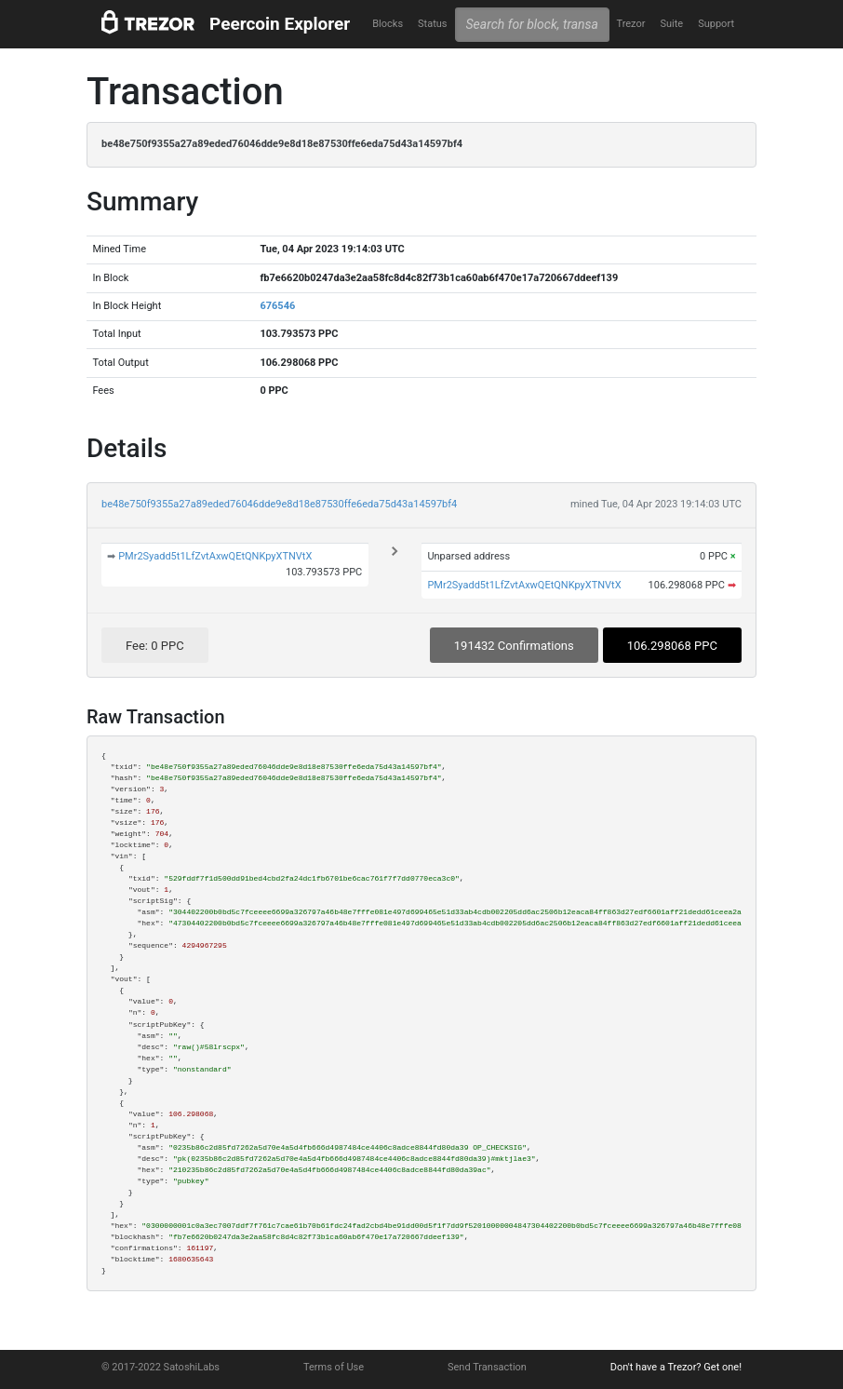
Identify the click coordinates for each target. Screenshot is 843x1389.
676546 (277, 306)
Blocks (387, 24)
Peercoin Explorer (279, 23)
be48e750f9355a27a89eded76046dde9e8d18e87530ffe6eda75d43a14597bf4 (279, 504)
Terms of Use (333, 1367)
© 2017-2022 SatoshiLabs (160, 1367)
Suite (671, 24)
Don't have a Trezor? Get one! (676, 1367)
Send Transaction (487, 1367)
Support (716, 24)
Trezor (630, 24)
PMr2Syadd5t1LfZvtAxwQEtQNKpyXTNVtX (215, 556)
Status (432, 24)
